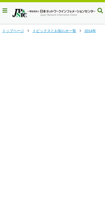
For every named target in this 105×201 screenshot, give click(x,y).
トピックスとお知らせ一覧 (54, 31)
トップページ (13, 31)
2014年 (90, 31)
